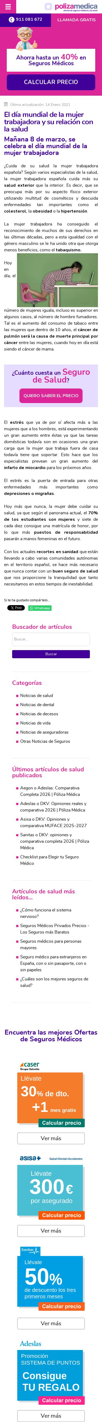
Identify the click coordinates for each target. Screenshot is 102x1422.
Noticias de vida (35, 723)
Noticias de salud (36, 695)
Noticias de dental (37, 705)
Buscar (51, 654)
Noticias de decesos (39, 714)
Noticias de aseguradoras (44, 732)
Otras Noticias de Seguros (45, 741)
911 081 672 (25, 19)
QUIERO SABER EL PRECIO (51, 396)
